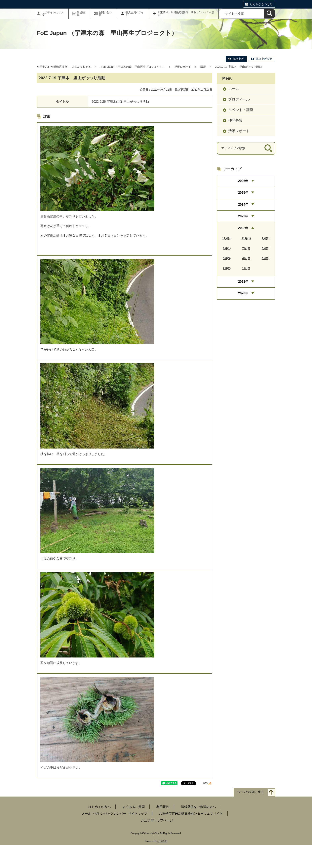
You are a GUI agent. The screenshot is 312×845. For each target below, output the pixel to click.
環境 (203, 66)
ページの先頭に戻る (250, 792)
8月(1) (227, 248)
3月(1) (265, 258)
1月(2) (246, 268)
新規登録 (81, 13)
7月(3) (246, 248)
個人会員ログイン (135, 13)
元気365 (162, 841)
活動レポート (183, 66)
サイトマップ (137, 813)
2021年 (243, 281)
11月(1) (246, 238)
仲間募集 (235, 120)
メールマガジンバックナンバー (104, 813)
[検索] (269, 14)
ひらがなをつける (261, 4)
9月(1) (265, 238)
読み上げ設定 (264, 58)
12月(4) (226, 238)
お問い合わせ (105, 13)
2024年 (243, 204)
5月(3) (227, 258)
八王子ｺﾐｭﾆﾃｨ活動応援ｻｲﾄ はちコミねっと (64, 66)
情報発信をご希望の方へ (198, 806)
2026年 (243, 181)
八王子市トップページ (157, 820)
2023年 (243, 216)
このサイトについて (52, 13)
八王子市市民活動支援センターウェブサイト (191, 813)
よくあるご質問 (133, 806)
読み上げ (238, 58)
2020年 (243, 293)
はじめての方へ (99, 806)
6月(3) (265, 248)
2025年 (243, 192)
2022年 (243, 228)
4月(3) (246, 258)
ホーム (233, 89)
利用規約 (162, 806)
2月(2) (227, 268)
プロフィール (239, 99)
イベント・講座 (240, 110)
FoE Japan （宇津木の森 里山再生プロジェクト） (132, 66)
